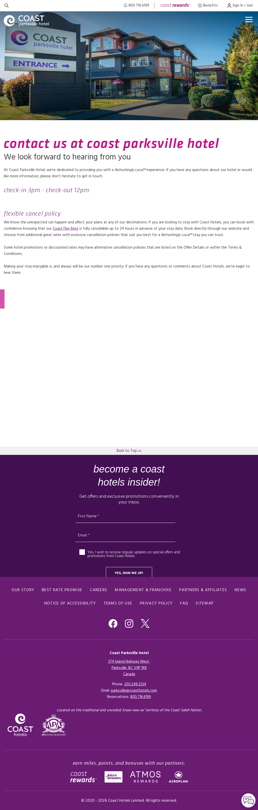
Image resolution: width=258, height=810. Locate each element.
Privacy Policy (156, 603)
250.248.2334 (135, 684)
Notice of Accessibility (70, 603)
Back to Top (129, 451)
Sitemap (205, 603)
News (240, 590)
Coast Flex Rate (65, 229)
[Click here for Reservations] (140, 697)
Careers (98, 590)
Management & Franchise (143, 590)
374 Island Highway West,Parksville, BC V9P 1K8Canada (129, 668)
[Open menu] (249, 19)
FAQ (184, 603)
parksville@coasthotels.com (134, 691)
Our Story (23, 590)
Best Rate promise (62, 590)
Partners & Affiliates (203, 590)
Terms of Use (118, 603)
